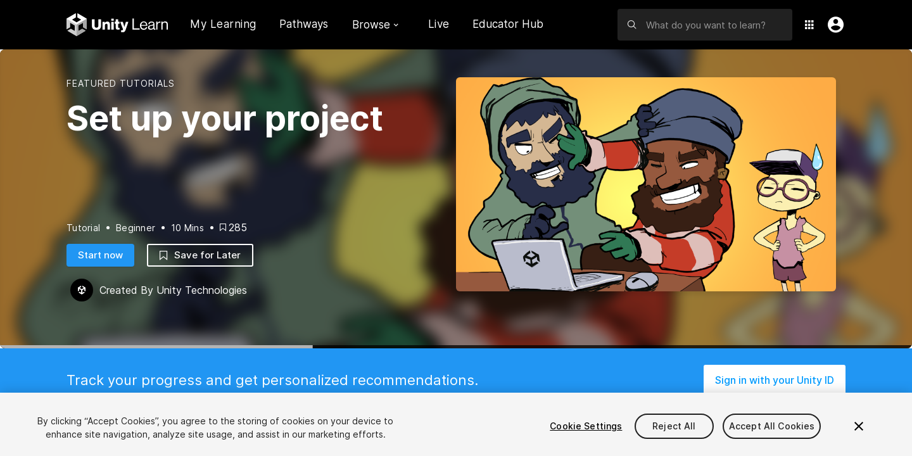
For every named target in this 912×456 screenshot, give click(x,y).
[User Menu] (833, 24)
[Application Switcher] (809, 24)
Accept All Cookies (772, 426)
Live (439, 24)
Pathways (303, 24)
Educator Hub (507, 24)
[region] (456, 424)
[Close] (858, 426)
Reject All (673, 426)
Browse (375, 24)
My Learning (223, 24)
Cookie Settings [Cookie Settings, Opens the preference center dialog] (586, 426)
